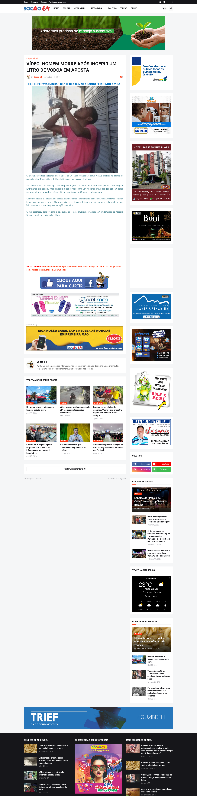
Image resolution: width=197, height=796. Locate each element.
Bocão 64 (42, 361)
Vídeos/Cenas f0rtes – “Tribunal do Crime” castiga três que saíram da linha (158, 675)
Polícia (66, 8)
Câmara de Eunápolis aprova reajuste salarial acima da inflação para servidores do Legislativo (39, 448)
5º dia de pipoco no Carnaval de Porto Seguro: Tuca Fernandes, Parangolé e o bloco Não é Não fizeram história (158, 536)
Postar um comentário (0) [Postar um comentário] (75, 469)
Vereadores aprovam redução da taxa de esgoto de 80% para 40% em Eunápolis (108, 447)
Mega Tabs (96, 8)
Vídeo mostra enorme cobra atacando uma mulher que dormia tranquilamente (53, 760)
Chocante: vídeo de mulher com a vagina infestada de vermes (53, 746)
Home (26, 2)
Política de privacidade (57, 2)
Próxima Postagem (116, 478)
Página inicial (32, 58)
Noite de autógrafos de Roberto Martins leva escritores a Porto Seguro (158, 519)
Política (112, 8)
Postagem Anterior (33, 478)
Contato (44, 2)
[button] (164, 8)
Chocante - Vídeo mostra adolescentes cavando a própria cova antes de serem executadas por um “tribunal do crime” (157, 749)
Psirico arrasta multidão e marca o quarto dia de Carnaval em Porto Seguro (158, 553)
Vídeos (123, 8)
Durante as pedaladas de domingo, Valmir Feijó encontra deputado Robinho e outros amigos (107, 411)
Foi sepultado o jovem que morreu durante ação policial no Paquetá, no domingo (158, 692)
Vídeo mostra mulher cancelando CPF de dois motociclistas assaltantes (75, 410)
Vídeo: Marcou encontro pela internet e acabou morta (51, 773)
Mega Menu (79, 8)
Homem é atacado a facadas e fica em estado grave (40, 408)
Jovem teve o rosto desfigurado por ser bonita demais (156, 790)
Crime (134, 8)
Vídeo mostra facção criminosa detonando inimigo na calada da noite (53, 787)
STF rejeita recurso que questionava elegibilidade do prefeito (73, 447)
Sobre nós (34, 2)
